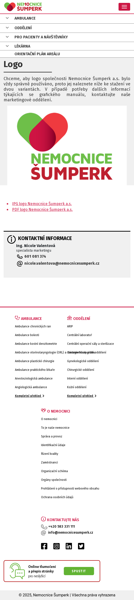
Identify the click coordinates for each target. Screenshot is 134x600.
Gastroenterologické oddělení (86, 352)
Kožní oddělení (76, 387)
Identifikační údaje (53, 445)
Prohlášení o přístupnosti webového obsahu (70, 488)
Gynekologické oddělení (83, 361)
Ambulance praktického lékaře (35, 370)
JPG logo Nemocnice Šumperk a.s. (42, 203)
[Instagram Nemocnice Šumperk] (56, 547)
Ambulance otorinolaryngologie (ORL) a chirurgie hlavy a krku (55, 352)
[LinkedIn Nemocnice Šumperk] (69, 547)
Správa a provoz (51, 436)
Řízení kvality (49, 453)
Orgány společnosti (54, 480)
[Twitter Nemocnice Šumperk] (81, 547)
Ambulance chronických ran (33, 326)
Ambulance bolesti (27, 335)
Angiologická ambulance (31, 387)
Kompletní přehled (29, 396)
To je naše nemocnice (55, 427)
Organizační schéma (54, 471)
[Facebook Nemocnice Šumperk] (44, 547)
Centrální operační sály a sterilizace (90, 343)
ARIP (70, 326)
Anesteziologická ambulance (34, 378)
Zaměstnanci (49, 462)
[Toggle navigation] (124, 7)
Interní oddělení (77, 378)
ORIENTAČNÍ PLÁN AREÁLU (37, 54)
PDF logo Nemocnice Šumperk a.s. (42, 209)
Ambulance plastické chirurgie (34, 361)
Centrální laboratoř (79, 335)
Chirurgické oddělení (80, 370)
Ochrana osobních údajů (57, 497)
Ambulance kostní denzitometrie (36, 343)
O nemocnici (49, 419)
